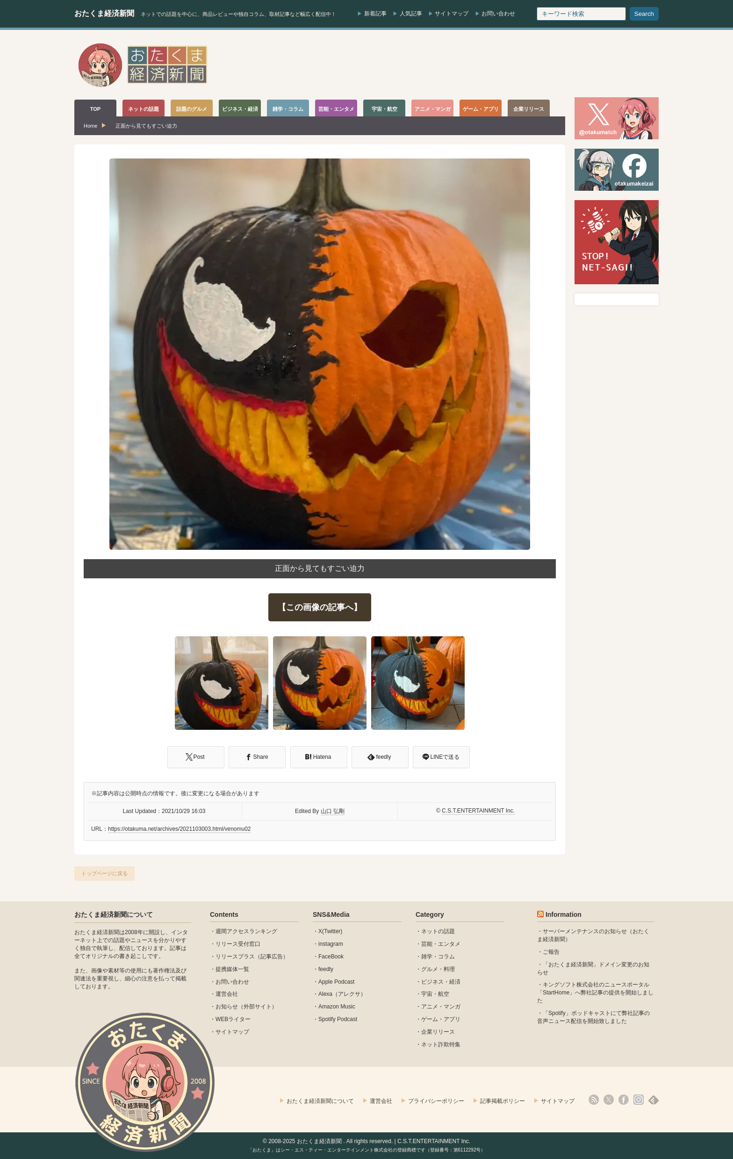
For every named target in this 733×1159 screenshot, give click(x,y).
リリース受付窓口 (238, 944)
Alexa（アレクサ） (342, 994)
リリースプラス (235, 956)
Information (564, 914)
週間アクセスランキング (246, 931)
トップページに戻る (104, 873)
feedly (325, 969)
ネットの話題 (438, 931)
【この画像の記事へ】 (320, 607)
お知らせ (227, 1006)
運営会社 (227, 994)
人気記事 (411, 13)
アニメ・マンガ (440, 1006)
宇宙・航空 (435, 994)
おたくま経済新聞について (113, 914)
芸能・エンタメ (440, 944)
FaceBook (331, 956)
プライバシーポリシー (436, 1101)
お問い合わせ (498, 13)
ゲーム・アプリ (440, 1019)
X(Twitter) (330, 931)
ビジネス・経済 (440, 982)
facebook (623, 1099)
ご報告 (551, 952)
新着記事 (375, 13)
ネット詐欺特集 (440, 1044)
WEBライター (233, 1019)
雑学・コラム (438, 956)
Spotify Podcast (337, 1019)
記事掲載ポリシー (502, 1101)
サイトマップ (451, 13)
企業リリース (438, 1032)
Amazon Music (336, 1006)
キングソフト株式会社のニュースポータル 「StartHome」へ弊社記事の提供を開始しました (595, 992)
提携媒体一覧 (232, 969)
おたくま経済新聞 (104, 13)
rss (594, 1099)
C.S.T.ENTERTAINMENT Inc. (478, 810)
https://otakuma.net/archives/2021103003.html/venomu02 (179, 829)
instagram (330, 944)
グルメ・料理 (438, 969)
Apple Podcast (336, 982)
